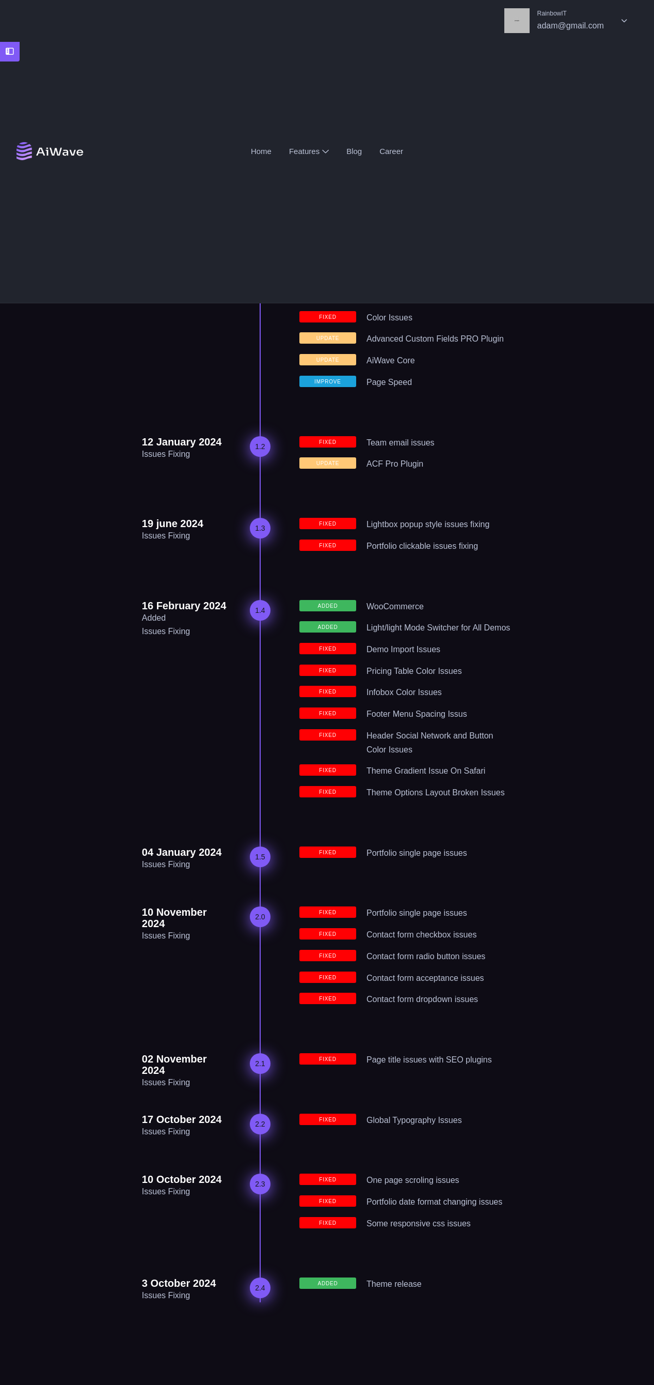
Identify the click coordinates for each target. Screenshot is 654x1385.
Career (391, 151)
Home (261, 151)
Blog (354, 151)
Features (309, 151)
